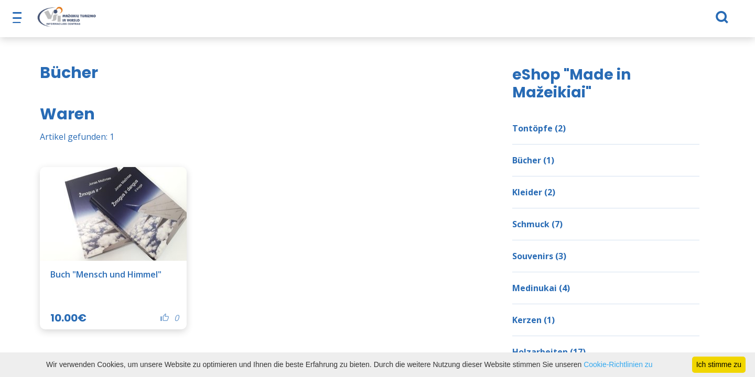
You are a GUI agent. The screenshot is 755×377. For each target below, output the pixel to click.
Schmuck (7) (537, 224)
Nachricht (547, 21)
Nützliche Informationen (393, 21)
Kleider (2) (533, 192)
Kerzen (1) (533, 320)
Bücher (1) (533, 160)
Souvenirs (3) (539, 256)
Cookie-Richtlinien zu (618, 364)
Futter (206, 21)
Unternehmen (485, 21)
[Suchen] (650, 21)
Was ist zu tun (262, 21)
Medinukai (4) (541, 288)
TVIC (589, 21)
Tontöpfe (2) (539, 128)
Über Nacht (157, 21)
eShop (317, 21)
